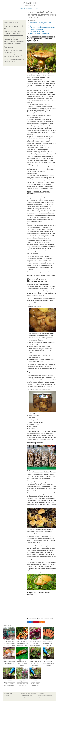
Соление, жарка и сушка (38, 31)
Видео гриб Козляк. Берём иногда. (39, 33)
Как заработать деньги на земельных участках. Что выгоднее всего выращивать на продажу (14, 41)
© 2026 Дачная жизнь (8, 693)
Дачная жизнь (29, 3)
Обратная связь (41, 693)
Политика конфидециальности (26, 695)
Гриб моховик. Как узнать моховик (39, 26)
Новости (29, 8)
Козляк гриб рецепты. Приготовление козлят (42, 27)
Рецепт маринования (37, 29)
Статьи (35, 8)
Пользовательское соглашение (30, 693)
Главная (22, 8)
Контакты (23, 693)
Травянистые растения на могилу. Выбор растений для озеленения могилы (13, 26)
